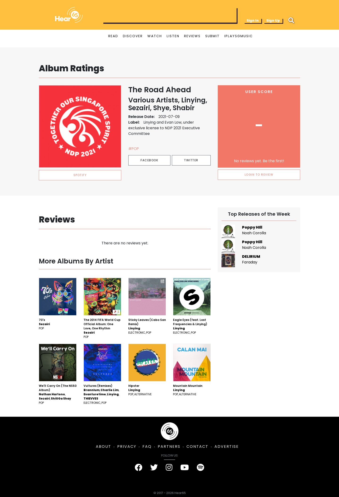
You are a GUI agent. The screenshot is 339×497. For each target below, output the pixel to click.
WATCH (154, 36)
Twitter (191, 160)
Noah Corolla (254, 233)
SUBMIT (212, 36)
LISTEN (173, 36)
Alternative (143, 394)
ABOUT (103, 446)
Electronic (136, 333)
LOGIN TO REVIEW (259, 175)
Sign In (252, 20)
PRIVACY (126, 446)
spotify (80, 175)
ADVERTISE (226, 446)
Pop (41, 328)
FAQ (147, 446)
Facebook (149, 160)
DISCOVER (133, 36)
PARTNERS (169, 446)
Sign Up (273, 20)
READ (113, 36)
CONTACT (197, 446)
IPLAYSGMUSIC (238, 36)
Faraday (249, 262)
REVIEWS (192, 36)
